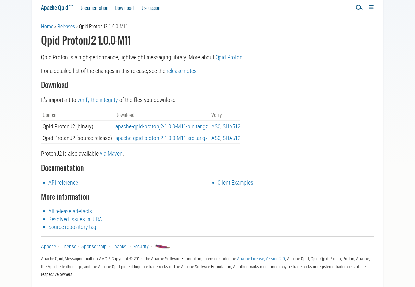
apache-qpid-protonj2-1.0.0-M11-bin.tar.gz (161, 126)
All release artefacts (70, 211)
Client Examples (235, 182)
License (68, 246)
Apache (48, 246)
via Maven (111, 153)
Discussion (150, 8)
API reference (63, 182)
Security (141, 246)
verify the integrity (97, 99)
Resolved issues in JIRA (75, 219)
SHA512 (231, 126)
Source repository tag (72, 227)
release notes (181, 71)
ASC (215, 126)
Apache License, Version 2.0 (261, 259)
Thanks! (119, 246)
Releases (66, 26)
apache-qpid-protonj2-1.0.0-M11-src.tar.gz (161, 138)
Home (47, 26)
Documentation (93, 8)
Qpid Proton (229, 57)
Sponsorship (94, 246)
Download (124, 8)
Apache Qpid (57, 8)
